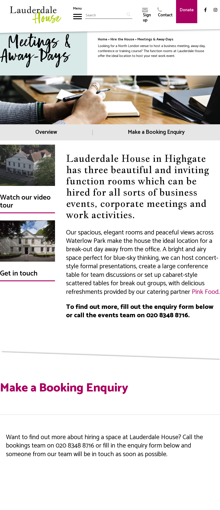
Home (102, 39)
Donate (187, 10)
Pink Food (205, 292)
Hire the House (122, 39)
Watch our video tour (25, 201)
